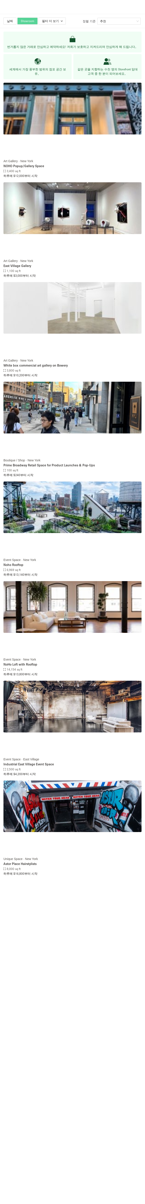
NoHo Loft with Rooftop (20, 664)
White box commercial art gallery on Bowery (35, 365)
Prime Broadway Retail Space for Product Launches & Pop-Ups (49, 465)
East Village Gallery (17, 266)
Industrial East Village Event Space (28, 764)
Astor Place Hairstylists (20, 864)
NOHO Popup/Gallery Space (23, 166)
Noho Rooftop (13, 565)
